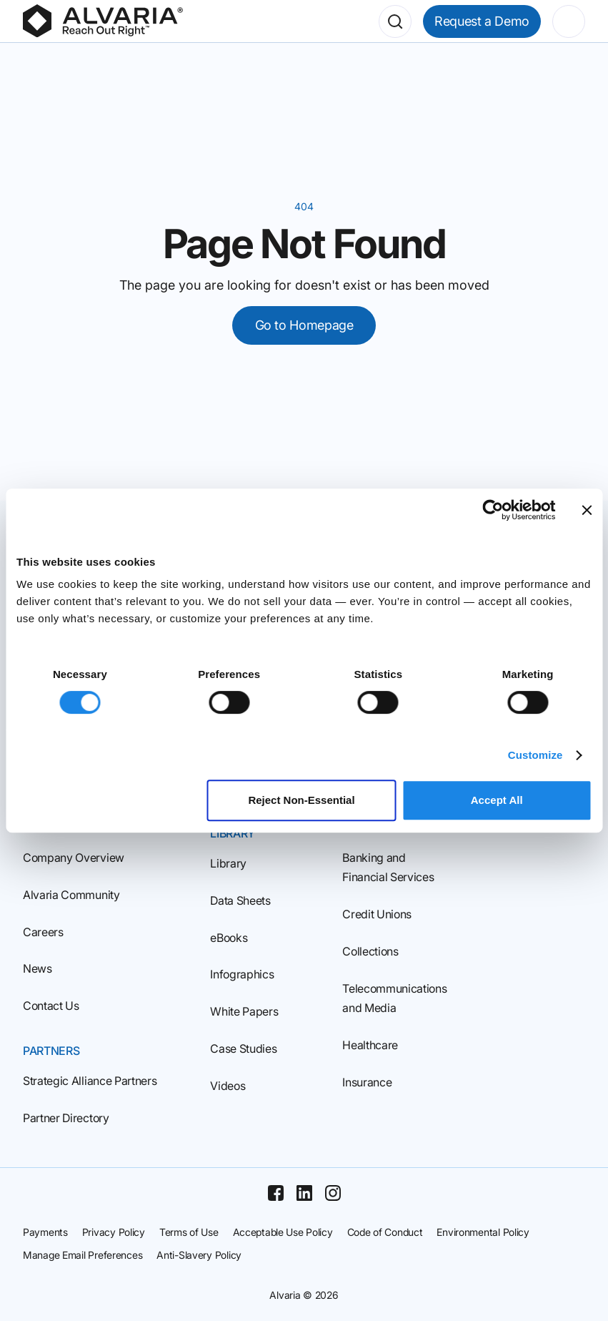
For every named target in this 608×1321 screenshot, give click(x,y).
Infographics (242, 974)
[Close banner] (587, 510)
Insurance (367, 1082)
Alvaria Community (71, 895)
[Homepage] (103, 21)
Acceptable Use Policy (283, 1232)
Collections (370, 951)
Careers (43, 932)
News (37, 968)
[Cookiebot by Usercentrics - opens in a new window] (492, 510)
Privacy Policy (113, 1232)
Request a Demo (481, 21)
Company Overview (73, 857)
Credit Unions (377, 914)
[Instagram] (333, 1193)
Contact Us (51, 1005)
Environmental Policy (483, 1232)
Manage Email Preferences (82, 1255)
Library (228, 863)
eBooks (228, 937)
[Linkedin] (304, 1193)
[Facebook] (276, 1193)
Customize (535, 755)
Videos (227, 1086)
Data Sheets (240, 900)
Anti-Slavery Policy (198, 1255)
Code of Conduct (385, 1232)
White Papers (244, 1011)
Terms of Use (189, 1232)
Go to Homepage (304, 325)
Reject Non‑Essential (301, 800)
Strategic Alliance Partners (89, 1081)
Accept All (497, 800)
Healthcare (370, 1045)
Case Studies (243, 1048)
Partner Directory (66, 1118)
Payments (45, 1232)
